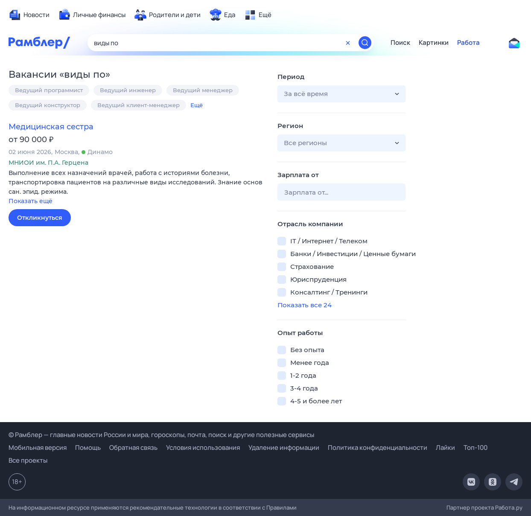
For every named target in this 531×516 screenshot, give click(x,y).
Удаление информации (283, 447)
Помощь (88, 447)
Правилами (281, 507)
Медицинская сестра (51, 126)
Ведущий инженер (128, 90)
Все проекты (28, 460)
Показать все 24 (304, 305)
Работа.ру (508, 507)
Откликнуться (39, 218)
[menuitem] (29, 15)
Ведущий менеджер (203, 90)
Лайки (445, 447)
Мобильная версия (38, 447)
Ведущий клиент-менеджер (138, 105)
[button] (137, 187)
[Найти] (364, 42)
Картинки (434, 42)
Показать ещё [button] (31, 201)
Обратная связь (133, 447)
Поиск (400, 42)
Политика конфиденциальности (377, 447)
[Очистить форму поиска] (347, 42)
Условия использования (203, 447)
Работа (468, 42)
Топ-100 (475, 447)
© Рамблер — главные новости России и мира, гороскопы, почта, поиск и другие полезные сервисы (161, 434)
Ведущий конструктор (47, 105)
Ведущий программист (49, 90)
